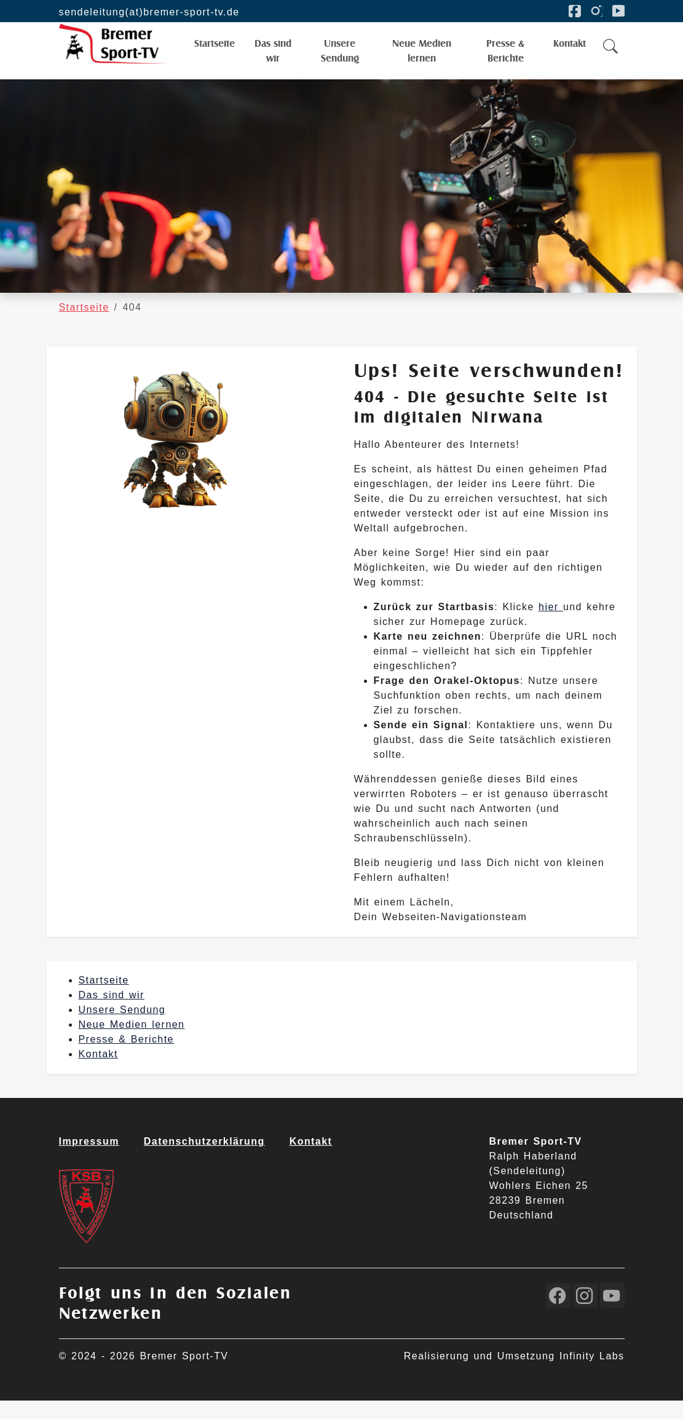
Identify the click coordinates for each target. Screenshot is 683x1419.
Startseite (104, 998)
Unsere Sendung (122, 1028)
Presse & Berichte (126, 1057)
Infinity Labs (592, 1374)
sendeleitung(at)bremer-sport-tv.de (149, 12)
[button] (611, 56)
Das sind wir (111, 1013)
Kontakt (98, 1072)
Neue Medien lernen (132, 1043)
